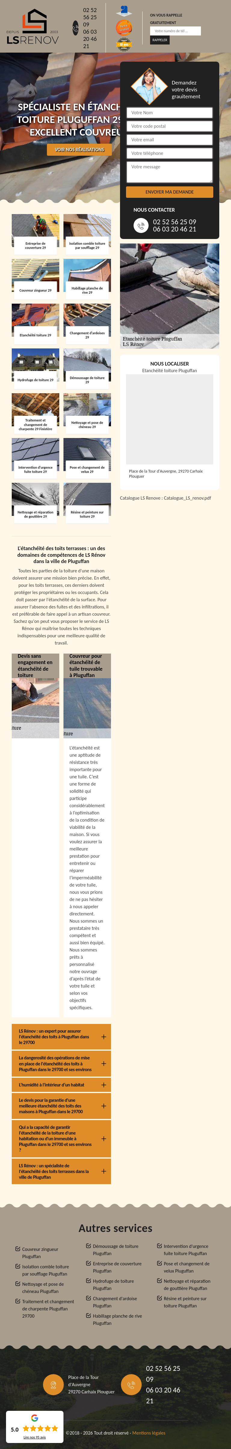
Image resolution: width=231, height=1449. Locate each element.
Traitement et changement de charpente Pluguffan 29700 (48, 1309)
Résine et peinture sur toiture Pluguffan (185, 1302)
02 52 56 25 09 (90, 17)
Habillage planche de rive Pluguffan (117, 1319)
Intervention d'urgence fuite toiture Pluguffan (186, 1249)
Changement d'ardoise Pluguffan (115, 1302)
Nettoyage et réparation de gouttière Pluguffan (187, 1284)
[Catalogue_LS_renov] (169, 581)
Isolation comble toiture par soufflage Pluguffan (45, 1270)
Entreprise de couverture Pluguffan (117, 1267)
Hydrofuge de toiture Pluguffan (113, 1284)
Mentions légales (148, 1433)
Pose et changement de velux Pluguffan (187, 1267)
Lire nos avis (34, 1437)
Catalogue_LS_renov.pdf (187, 498)
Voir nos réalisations (79, 149)
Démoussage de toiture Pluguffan (115, 1249)
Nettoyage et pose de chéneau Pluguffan (43, 1287)
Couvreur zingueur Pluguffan (40, 1252)
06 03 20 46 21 (90, 39)
